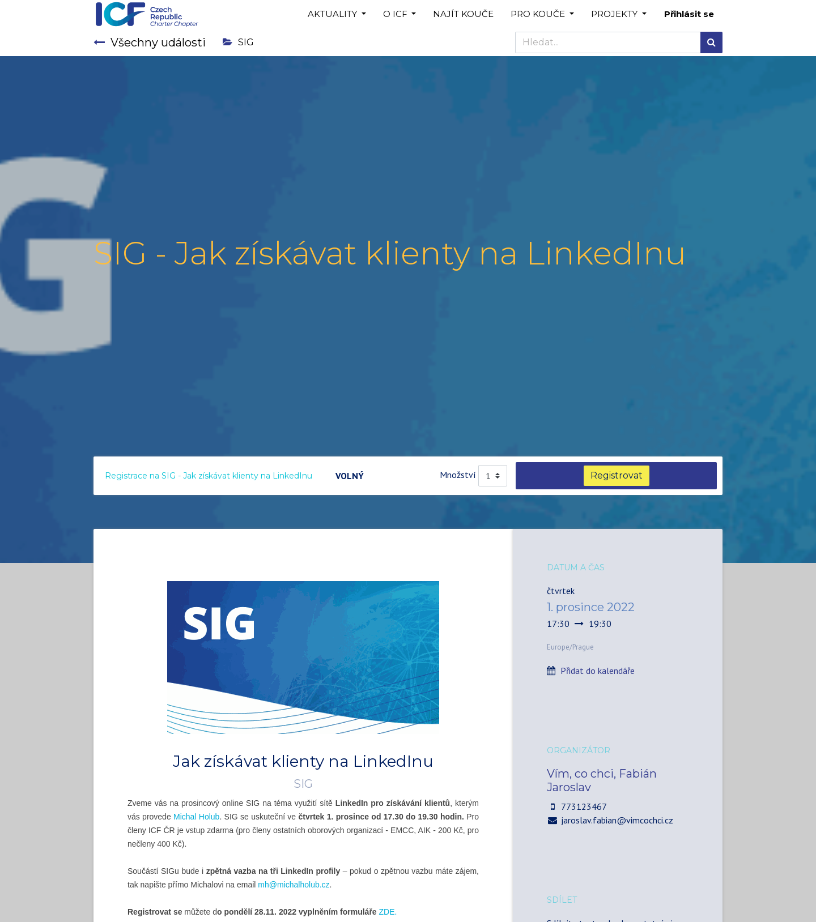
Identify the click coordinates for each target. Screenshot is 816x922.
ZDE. (388, 911)
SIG (238, 42)
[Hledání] (711, 42)
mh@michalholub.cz (293, 884)
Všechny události (150, 42)
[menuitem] (463, 14)
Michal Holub (196, 816)
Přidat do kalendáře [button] (597, 670)
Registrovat (616, 475)
